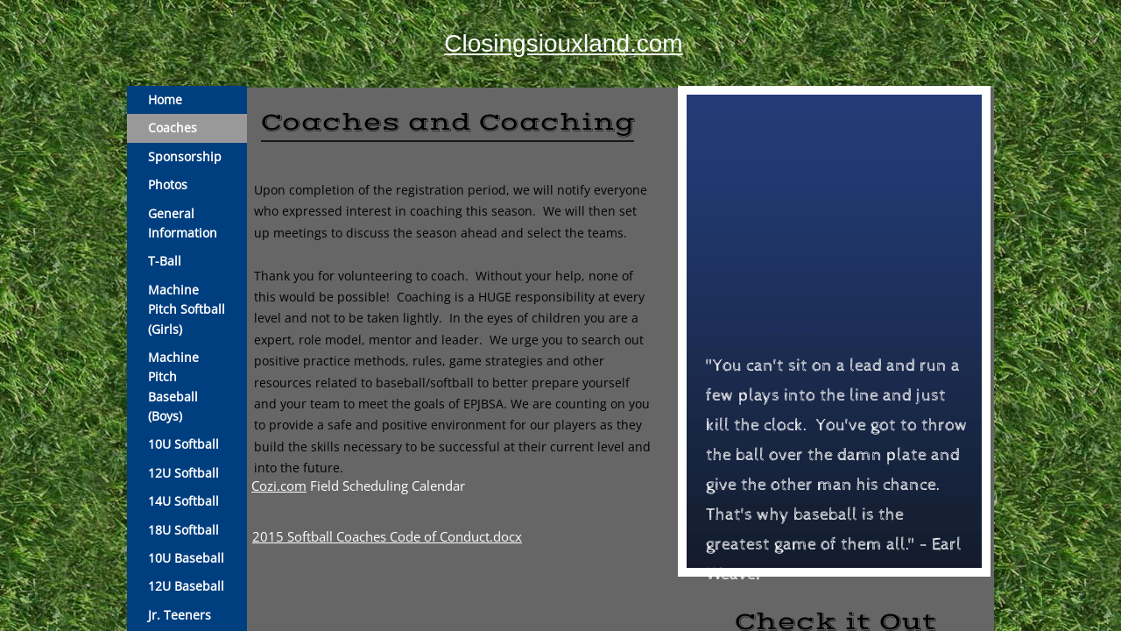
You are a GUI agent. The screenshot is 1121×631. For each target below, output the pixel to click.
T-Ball (164, 260)
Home (165, 99)
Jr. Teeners (179, 614)
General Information (182, 223)
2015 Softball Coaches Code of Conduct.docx (387, 536)
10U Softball (183, 444)
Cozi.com (279, 485)
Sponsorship (185, 156)
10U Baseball (186, 557)
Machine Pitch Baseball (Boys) (173, 386)
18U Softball (183, 529)
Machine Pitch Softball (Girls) (186, 309)
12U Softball (183, 472)
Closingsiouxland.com (563, 43)
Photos (167, 184)
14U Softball (183, 501)
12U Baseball (186, 586)
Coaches (172, 127)
